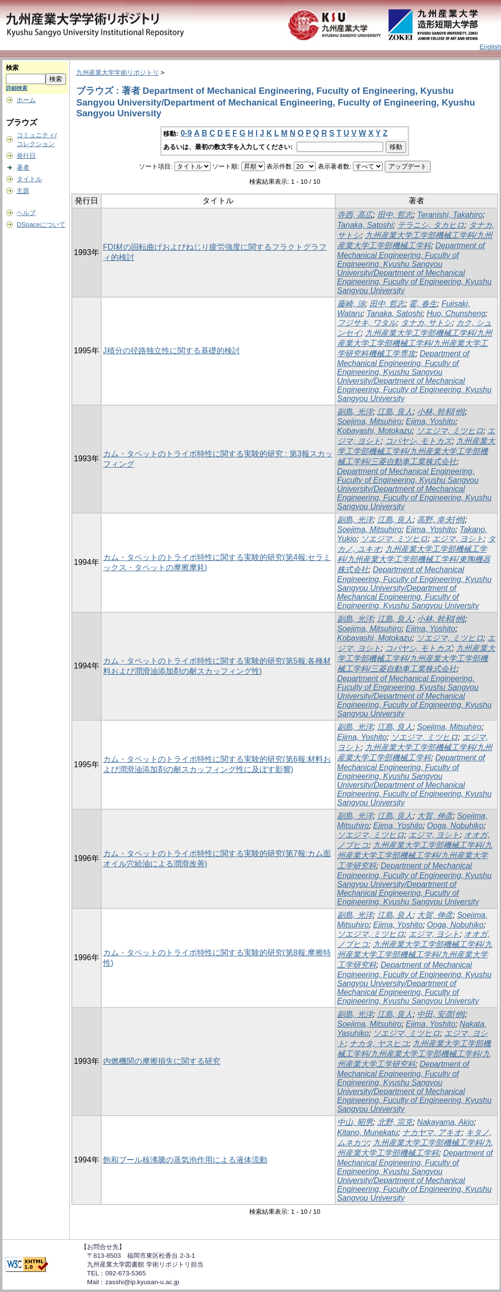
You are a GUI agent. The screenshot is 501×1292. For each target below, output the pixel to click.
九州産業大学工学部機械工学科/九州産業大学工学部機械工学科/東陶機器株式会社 (413, 559)
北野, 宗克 (395, 1122)
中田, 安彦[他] (441, 1014)
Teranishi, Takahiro (449, 215)
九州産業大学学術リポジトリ (117, 72)
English (490, 46)
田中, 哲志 (395, 215)
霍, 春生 (423, 304)
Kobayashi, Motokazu (374, 431)
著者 (23, 167)
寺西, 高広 (355, 215)
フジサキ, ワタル (366, 323)
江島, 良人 (395, 412)
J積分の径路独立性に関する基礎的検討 (171, 350)
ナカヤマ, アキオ (431, 1132)
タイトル (29, 179)
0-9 (186, 133)
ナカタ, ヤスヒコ (379, 1043)
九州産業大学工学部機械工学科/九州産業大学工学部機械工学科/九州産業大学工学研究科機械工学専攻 (414, 343)
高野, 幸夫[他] (441, 520)
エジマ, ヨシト (457, 539)
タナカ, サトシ (426, 323)
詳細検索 (16, 88)
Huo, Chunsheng (456, 313)
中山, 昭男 (355, 1122)
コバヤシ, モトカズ (418, 441)
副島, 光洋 (355, 412)
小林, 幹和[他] (441, 412)
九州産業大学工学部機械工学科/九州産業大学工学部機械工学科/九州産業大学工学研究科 (414, 855)
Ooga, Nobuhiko (455, 825)
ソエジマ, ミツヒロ (449, 431)
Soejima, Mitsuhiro (369, 421)
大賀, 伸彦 (435, 816)
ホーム (26, 100)
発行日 (26, 155)
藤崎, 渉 (351, 304)
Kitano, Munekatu (367, 1132)
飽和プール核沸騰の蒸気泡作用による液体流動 (185, 1160)
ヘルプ (26, 212)
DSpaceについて (41, 224)
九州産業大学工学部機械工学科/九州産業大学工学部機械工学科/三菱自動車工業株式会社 (416, 451)
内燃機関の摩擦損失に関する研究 (161, 1061)
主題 (23, 190)
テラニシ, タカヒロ (430, 225)
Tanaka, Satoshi (365, 225)
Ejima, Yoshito (430, 421)
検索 (12, 67)
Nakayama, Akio (445, 1122)
